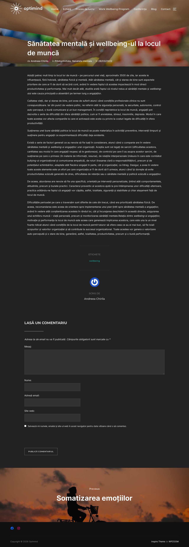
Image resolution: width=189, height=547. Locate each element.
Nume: (28, 380)
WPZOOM (174, 541)
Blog (154, 9)
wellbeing (94, 261)
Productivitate (63, 61)
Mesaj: (28, 346)
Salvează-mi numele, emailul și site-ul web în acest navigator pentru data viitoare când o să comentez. (77, 426)
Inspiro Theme (158, 541)
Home (54, 9)
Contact (166, 9)
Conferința (140, 9)
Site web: (29, 410)
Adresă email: (32, 395)
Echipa (67, 9)
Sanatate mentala (82, 61)
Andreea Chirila (39, 61)
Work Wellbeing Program (114, 9)
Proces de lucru (85, 9)
